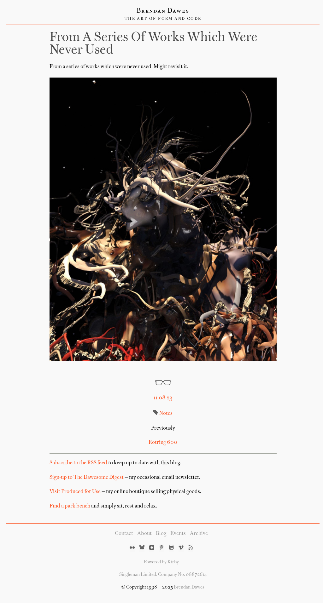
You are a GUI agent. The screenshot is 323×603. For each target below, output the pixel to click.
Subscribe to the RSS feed (78, 463)
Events (178, 533)
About (144, 533)
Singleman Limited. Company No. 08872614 (163, 574)
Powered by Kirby (161, 562)
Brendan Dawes (163, 11)
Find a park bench (70, 506)
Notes (166, 413)
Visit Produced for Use (75, 491)
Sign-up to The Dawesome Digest (87, 477)
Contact (124, 533)
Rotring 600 (163, 442)
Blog (161, 533)
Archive (199, 533)
